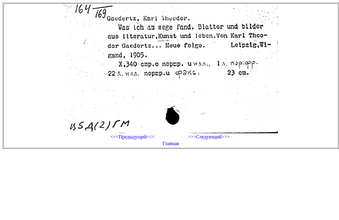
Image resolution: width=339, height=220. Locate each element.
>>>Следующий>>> (209, 136)
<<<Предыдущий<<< (132, 136)
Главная (170, 143)
